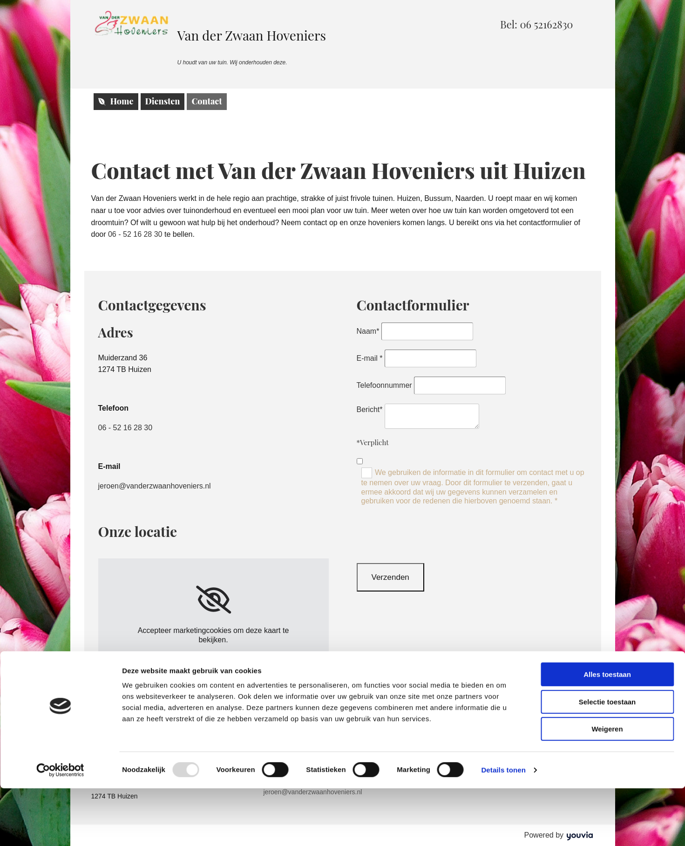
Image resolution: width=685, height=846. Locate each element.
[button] (536, 24)
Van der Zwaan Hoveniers (251, 35)
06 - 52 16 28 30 (135, 234)
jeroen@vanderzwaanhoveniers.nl (154, 486)
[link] (213, 600)
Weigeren (607, 787)
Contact (206, 101)
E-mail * (370, 358)
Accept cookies (213, 659)
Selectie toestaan (607, 759)
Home (116, 101)
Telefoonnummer (384, 385)
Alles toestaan (607, 732)
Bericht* (370, 409)
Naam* (368, 331)
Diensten (162, 101)
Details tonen (503, 828)
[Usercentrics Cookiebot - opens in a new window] (60, 828)
